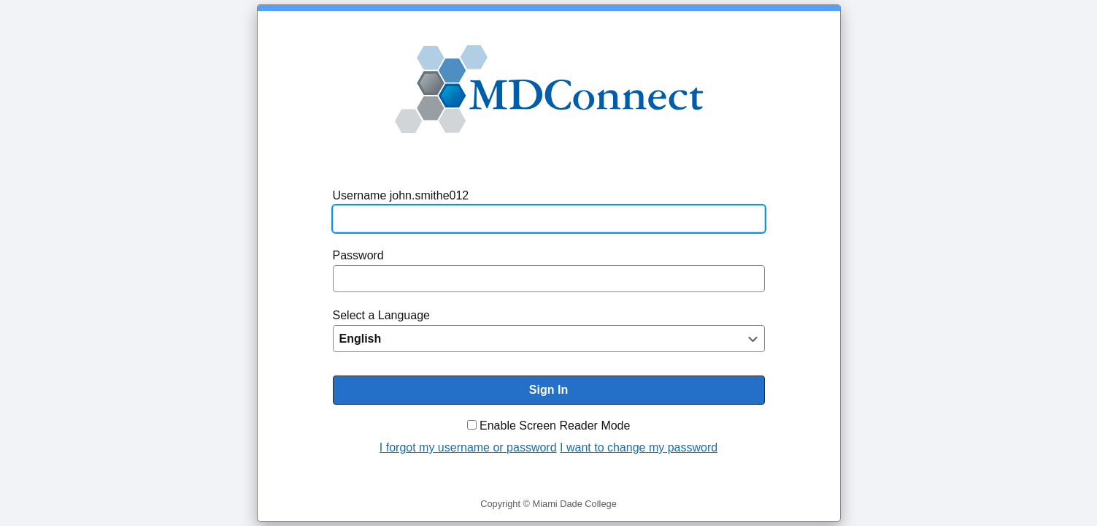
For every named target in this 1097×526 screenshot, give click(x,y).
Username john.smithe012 (401, 195)
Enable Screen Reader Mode (555, 425)
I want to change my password (638, 447)
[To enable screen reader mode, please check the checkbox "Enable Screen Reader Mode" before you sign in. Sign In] (549, 390)
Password (358, 255)
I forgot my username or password (468, 447)
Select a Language (381, 315)
